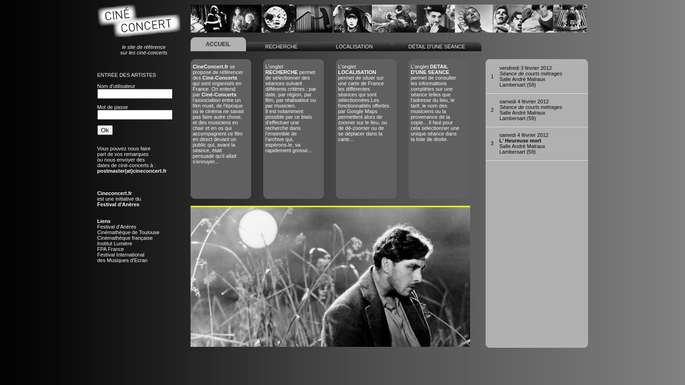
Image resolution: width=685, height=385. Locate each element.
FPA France (110, 249)
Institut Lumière (114, 243)
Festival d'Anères (117, 227)
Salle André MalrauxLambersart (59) (531, 76)
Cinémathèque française (125, 238)
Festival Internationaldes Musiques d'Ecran (122, 257)
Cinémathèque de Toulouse (128, 232)
